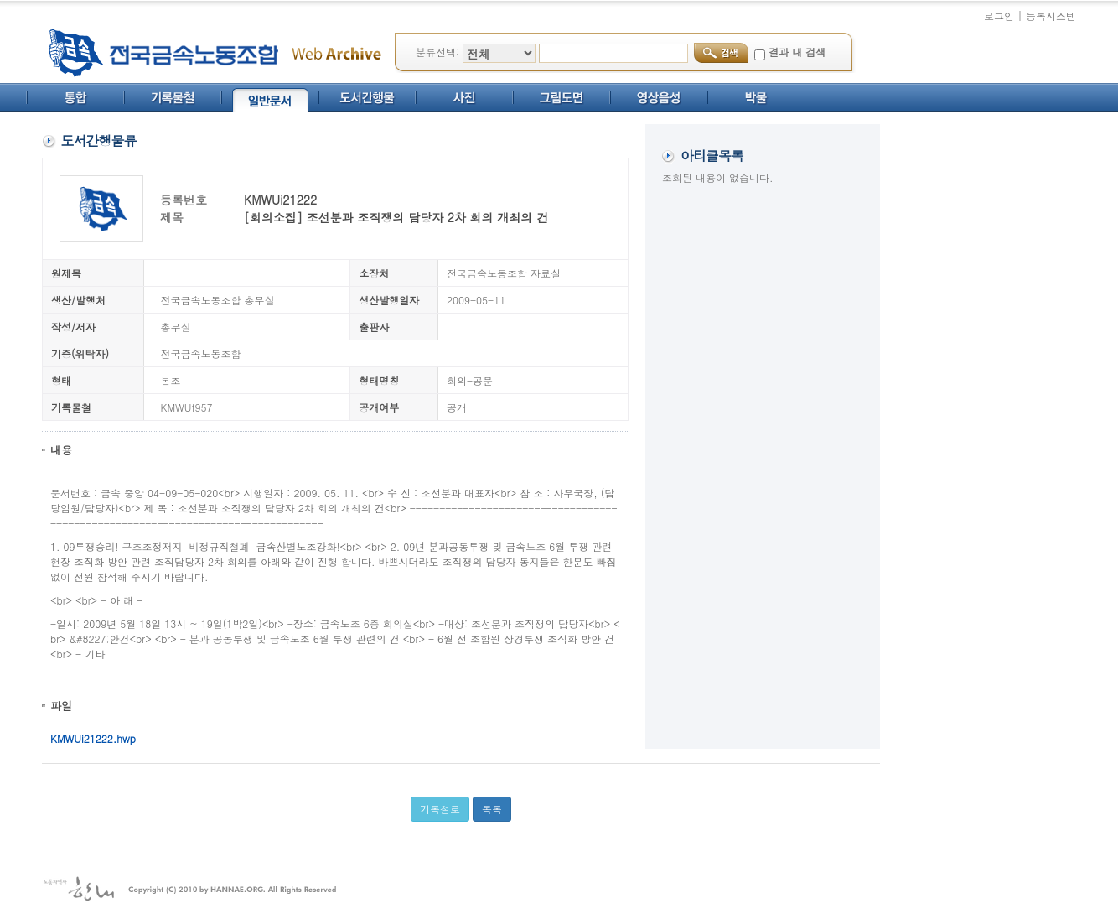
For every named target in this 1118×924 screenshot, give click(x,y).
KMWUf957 (187, 407)
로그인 (999, 15)
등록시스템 (1051, 15)
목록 (492, 809)
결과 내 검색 (797, 51)
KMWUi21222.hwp (93, 738)
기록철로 (440, 809)
